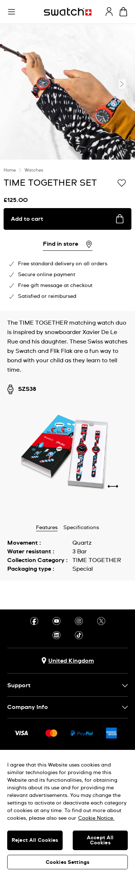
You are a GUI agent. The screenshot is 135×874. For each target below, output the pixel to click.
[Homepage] (67, 12)
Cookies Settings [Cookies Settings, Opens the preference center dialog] (67, 862)
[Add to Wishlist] (121, 182)
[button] (11, 12)
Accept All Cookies (100, 840)
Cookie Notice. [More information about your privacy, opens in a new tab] (96, 818)
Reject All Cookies (35, 840)
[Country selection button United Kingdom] (67, 661)
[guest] (109, 11)
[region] (67, 812)
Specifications (81, 527)
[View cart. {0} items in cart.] (123, 11)
